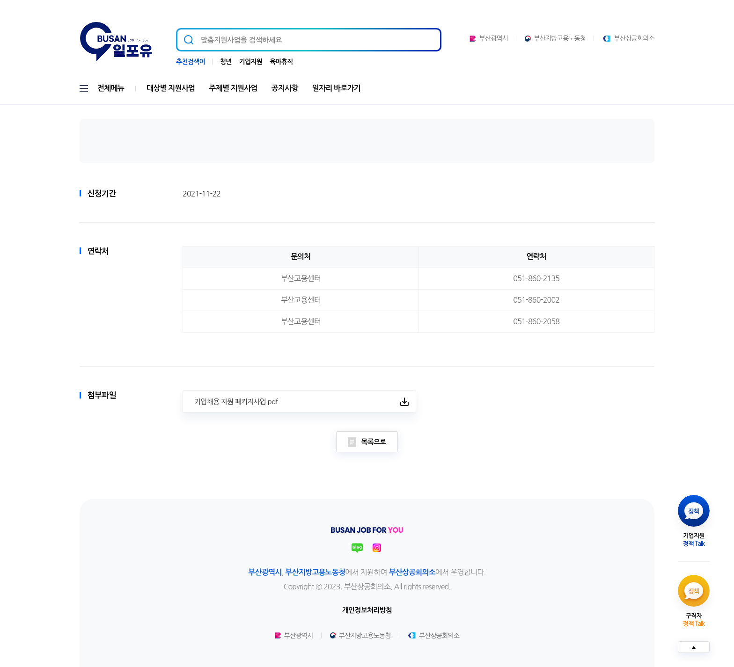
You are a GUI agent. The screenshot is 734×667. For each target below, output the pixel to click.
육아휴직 (281, 61)
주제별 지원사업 (233, 88)
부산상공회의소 (628, 38)
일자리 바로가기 (336, 88)
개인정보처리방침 (367, 610)
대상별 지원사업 (171, 88)
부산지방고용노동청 (555, 38)
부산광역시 (489, 38)
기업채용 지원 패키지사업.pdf (236, 401)
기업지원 (250, 61)
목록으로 (367, 442)
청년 (226, 61)
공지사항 (285, 88)
